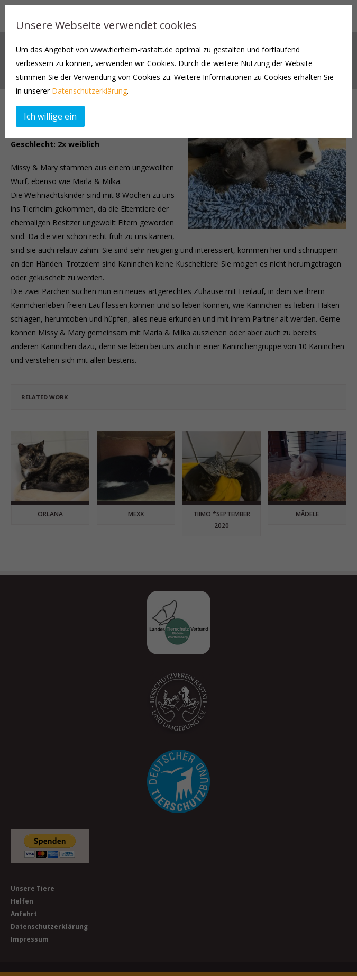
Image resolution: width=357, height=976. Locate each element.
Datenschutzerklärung (89, 91)
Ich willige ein (50, 116)
